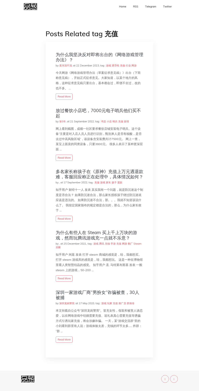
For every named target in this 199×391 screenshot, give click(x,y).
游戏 (108, 65)
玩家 (109, 303)
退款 (119, 182)
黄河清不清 (65, 65)
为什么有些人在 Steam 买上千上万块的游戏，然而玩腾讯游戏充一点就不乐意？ (96, 235)
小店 (109, 121)
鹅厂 (130, 243)
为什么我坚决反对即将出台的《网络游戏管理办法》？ (99, 57)
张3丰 (62, 121)
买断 (58, 247)
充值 (122, 65)
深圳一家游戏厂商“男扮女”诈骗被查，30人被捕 (97, 295)
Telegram (150, 6)
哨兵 (115, 121)
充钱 (107, 243)
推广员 (122, 303)
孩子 (114, 182)
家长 (108, 182)
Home (122, 6)
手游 (113, 243)
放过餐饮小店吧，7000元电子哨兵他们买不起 (98, 113)
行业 (128, 65)
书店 (103, 121)
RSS (135, 6)
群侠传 (130, 303)
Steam (137, 243)
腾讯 (101, 243)
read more (64, 96)
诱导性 (115, 65)
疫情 (126, 121)
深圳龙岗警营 (66, 303)
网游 (134, 65)
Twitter (167, 6)
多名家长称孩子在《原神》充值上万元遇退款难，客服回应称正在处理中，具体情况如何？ (99, 174)
